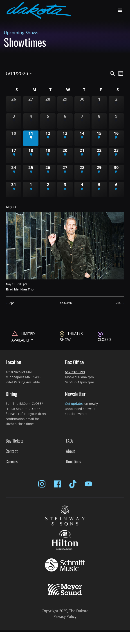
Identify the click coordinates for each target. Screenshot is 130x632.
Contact (12, 451)
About (70, 451)
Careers (12, 461)
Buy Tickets (14, 440)
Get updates (74, 403)
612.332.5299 (75, 372)
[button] (119, 10)
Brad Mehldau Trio (20, 289)
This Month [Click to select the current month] (65, 303)
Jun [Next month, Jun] (120, 303)
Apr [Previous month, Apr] (10, 303)
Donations (73, 461)
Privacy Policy (65, 616)
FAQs (69, 440)
